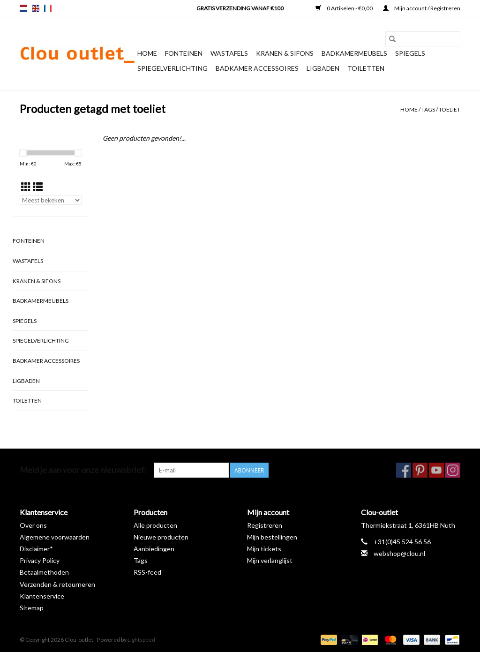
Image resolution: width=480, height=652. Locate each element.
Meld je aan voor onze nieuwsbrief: (83, 470)
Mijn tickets (264, 549)
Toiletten (365, 68)
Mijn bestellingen (272, 537)
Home (147, 53)
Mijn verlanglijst (269, 560)
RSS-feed (147, 572)
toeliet (449, 109)
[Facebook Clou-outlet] (403, 470)
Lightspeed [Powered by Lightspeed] (141, 639)
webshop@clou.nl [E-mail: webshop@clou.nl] (399, 553)
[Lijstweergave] (38, 187)
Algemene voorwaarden (55, 537)
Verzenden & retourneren (57, 584)
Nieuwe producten (161, 537)
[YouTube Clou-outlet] (436, 470)
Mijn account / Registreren (421, 8)
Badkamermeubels (354, 53)
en (35, 8)
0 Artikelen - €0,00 (344, 8)
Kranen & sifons (285, 53)
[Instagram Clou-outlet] (452, 470)
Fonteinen (183, 53)
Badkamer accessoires (257, 68)
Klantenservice (42, 596)
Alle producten (155, 525)
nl (23, 8)
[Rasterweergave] (26, 187)
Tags (428, 109)
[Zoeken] (422, 38)
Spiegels (410, 53)
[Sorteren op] (51, 200)
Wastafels (229, 53)
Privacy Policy (40, 560)
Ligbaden (323, 68)
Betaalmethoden (44, 572)
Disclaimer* (36, 549)
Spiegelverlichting (172, 68)
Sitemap (32, 608)
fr (48, 8)
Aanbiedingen (154, 549)
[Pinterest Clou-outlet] (420, 470)
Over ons (33, 525)
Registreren (264, 525)
